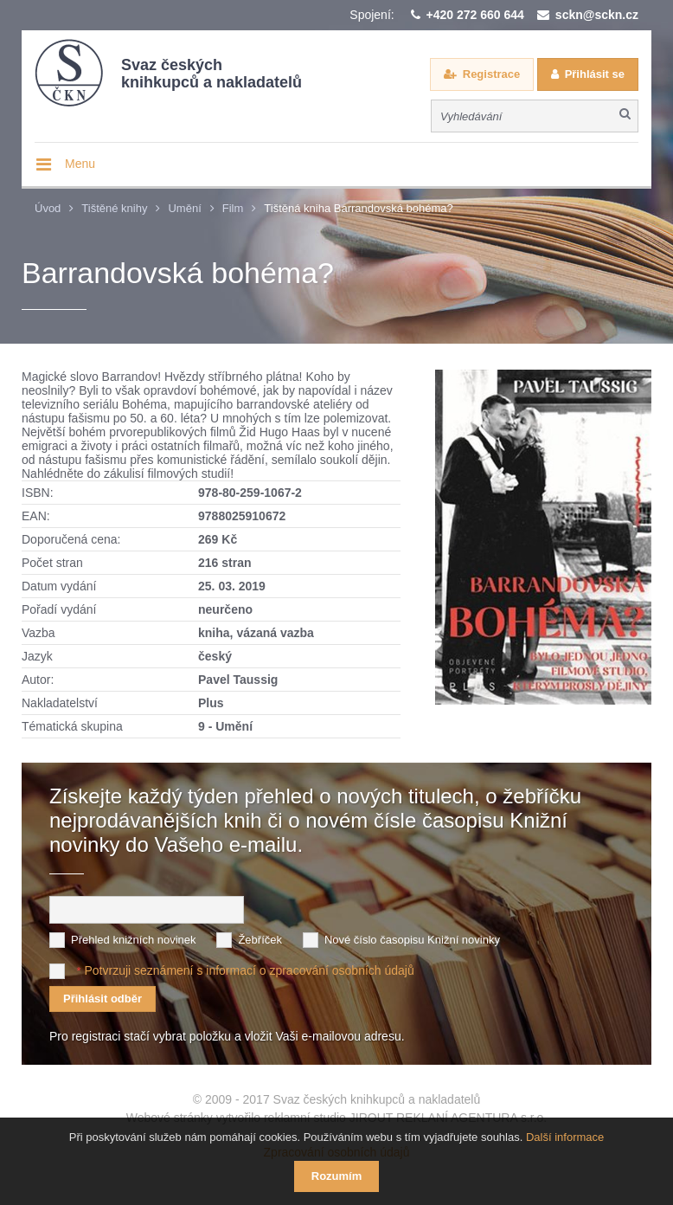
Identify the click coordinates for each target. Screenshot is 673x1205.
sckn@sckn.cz (596, 15)
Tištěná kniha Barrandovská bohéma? (358, 208)
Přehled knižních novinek (133, 939)
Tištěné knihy (114, 208)
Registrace (491, 74)
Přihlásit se (595, 74)
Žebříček (260, 939)
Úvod (48, 208)
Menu (80, 164)
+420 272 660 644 (475, 15)
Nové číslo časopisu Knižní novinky (412, 939)
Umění (184, 208)
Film (233, 208)
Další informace (565, 1137)
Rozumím (336, 1176)
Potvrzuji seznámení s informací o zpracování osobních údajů (248, 970)
